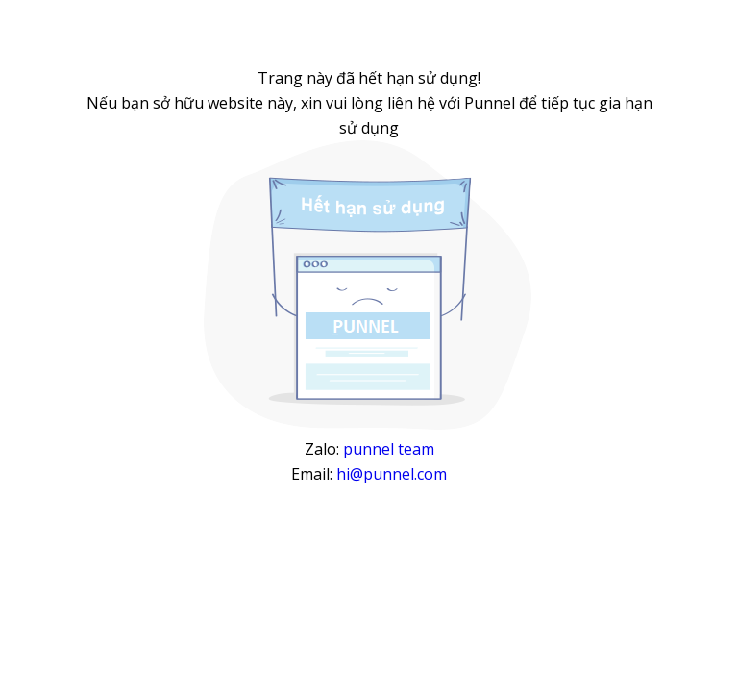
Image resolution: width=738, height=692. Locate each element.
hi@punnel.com (391, 473)
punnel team (388, 448)
